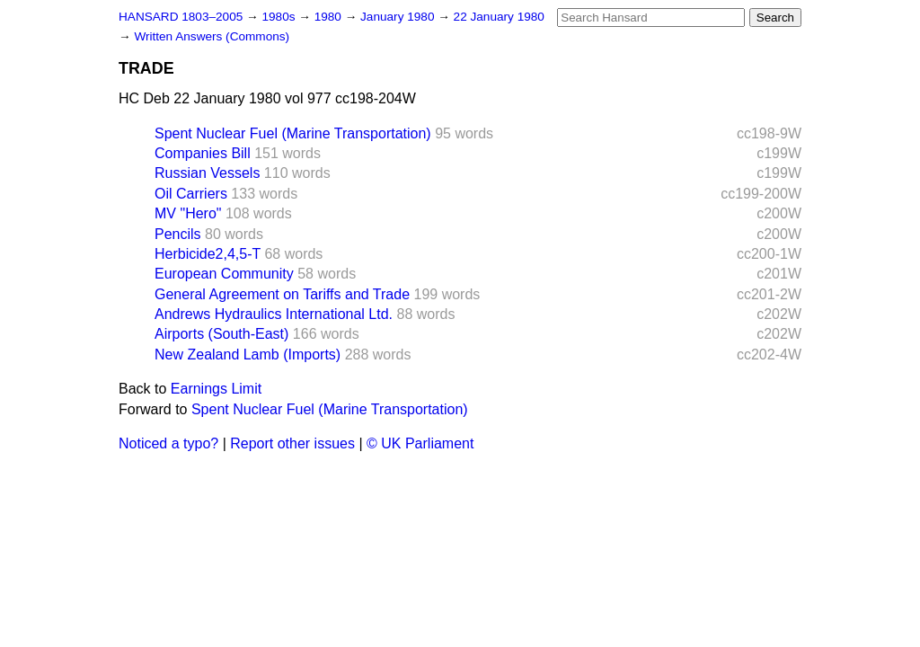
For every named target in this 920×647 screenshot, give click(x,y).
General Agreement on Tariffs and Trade (282, 294)
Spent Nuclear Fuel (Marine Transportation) (293, 133)
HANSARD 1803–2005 (181, 16)
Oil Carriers (191, 193)
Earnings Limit (216, 388)
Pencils (178, 234)
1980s (279, 16)
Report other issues (292, 443)
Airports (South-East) (221, 333)
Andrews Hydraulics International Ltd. (274, 314)
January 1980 (399, 16)
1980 (329, 16)
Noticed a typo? (168, 443)
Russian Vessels (207, 173)
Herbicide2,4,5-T (208, 253)
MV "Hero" (188, 213)
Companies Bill (203, 153)
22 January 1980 (499, 16)
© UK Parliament (420, 443)
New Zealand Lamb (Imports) (248, 354)
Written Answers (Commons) (211, 36)
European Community (224, 273)
